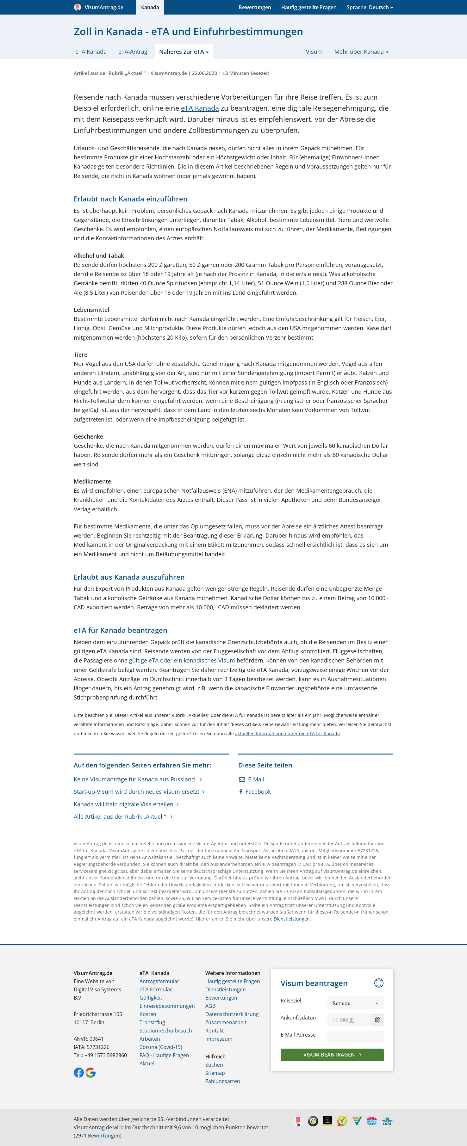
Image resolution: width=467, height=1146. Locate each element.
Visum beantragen (329, 1054)
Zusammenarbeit (225, 1022)
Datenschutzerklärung (232, 1014)
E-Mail (252, 779)
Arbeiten (150, 1038)
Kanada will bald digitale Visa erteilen (123, 804)
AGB (210, 1005)
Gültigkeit (151, 997)
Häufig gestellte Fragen (309, 7)
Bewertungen (255, 7)
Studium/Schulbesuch (166, 1030)
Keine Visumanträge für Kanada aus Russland (135, 779)
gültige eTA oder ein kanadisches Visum (182, 660)
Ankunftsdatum (299, 1017)
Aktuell (148, 1063)
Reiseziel (291, 1000)
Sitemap (215, 1072)
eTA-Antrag (132, 51)
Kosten (148, 1014)
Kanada (150, 7)
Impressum (219, 1038)
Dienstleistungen (292, 919)
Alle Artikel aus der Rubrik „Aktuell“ (120, 816)
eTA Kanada (91, 51)
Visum (314, 51)
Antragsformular (159, 981)
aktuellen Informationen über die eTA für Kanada (287, 733)
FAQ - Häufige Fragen (164, 1055)
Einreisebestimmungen (167, 1005)
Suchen (214, 1064)
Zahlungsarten (222, 1081)
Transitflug (152, 1022)
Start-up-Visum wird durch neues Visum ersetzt (136, 791)
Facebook (255, 791)
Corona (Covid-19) (161, 1047)
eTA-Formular (156, 989)
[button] (355, 1002)
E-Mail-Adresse (298, 1034)
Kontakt (214, 1030)
